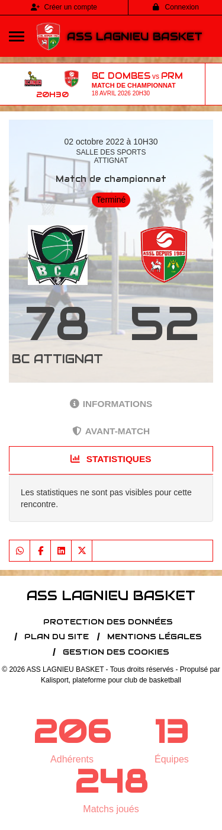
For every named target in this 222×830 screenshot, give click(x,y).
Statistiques (110, 459)
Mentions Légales (154, 637)
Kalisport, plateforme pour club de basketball (111, 680)
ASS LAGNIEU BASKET (134, 36)
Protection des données (108, 622)
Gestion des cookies (116, 652)
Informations (111, 404)
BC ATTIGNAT (57, 359)
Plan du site (56, 637)
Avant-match (111, 431)
